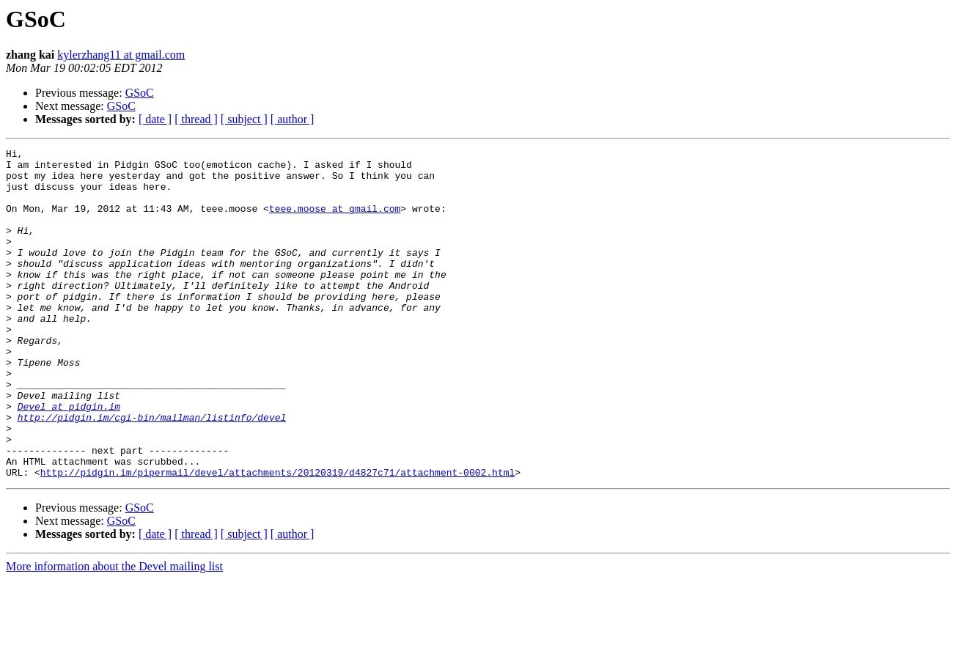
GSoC (139, 92)
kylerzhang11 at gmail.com (121, 54)
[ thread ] (196, 119)
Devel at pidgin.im (69, 458)
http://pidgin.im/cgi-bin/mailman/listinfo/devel (152, 472)
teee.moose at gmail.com (334, 221)
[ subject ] (244, 119)
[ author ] (293, 119)
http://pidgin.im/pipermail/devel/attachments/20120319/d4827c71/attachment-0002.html (277, 538)
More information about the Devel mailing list (114, 632)
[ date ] (155, 119)
